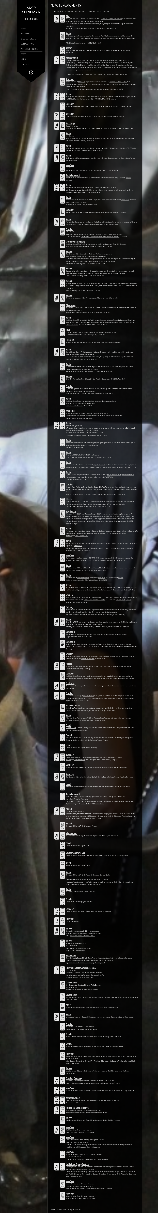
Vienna (69, 251)
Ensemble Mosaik (72, 403)
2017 (85, 11)
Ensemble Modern (95, 933)
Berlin (68, 33)
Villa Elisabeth (70, 43)
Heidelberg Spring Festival (77, 1107)
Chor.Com (70, 646)
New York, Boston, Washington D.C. (81, 967)
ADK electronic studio (82, 158)
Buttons (100, 543)
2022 (108, 11)
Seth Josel (101, 578)
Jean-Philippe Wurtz (109, 757)
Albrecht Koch (120, 600)
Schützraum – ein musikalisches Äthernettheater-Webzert (100, 237)
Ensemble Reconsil (72, 379)
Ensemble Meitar (71, 933)
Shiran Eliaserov (80, 65)
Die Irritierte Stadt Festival (118, 82)
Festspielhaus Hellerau (112, 487)
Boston (69, 48)
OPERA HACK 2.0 (82, 128)
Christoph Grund (98, 804)
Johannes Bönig (129, 38)
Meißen (69, 663)
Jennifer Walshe (124, 801)
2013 (67, 11)
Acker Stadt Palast (72, 325)
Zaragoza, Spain (73, 1098)
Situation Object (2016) (95, 487)
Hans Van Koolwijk (118, 504)
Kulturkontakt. (113, 298)
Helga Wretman (121, 65)
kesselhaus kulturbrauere (74, 406)
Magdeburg (71, 511)
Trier (68, 16)
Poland (69, 735)
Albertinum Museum (87, 659)
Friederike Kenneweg (81, 799)
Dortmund (70, 631)
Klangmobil (84, 502)
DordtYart (70, 673)
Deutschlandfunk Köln (75, 852)
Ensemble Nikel (71, 728)
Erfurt (68, 843)
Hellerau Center (88, 696)
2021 (104, 11)
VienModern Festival (120, 283)
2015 (76, 11)
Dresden (69, 229)
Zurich (68, 725)
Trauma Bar (106, 188)
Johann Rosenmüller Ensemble (94, 600)
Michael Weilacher (86, 720)
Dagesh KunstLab (99, 465)
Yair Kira (83, 21)
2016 (81, 11)
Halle (68, 329)
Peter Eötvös (97, 757)
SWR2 (76, 797)
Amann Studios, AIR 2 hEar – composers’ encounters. (107, 273)
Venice (68, 1004)
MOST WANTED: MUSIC (81, 455)
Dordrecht (70, 683)
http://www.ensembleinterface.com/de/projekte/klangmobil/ (85, 963)
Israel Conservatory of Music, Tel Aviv (82, 936)
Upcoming (60, 11)
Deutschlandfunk (82, 880)
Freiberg (69, 607)
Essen (68, 862)
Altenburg (70, 410)
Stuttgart (70, 79)
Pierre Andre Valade (92, 931)
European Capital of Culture (75, 811)
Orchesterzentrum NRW (122, 646)
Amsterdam (71, 955)
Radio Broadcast (73, 175)
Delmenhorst (71, 982)
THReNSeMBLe (79, 760)
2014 (71, 11)
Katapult (96, 188)
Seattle (69, 1044)
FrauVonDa (79, 624)
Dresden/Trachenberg (75, 241)
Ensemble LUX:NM (72, 622)
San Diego (70, 123)
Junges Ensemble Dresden (116, 244)
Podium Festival (112, 106)
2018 (90, 11)
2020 (99, 11)
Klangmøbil (80, 342)
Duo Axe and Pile (83, 578)
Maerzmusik (70, 426)
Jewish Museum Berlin (102, 352)
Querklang (78, 426)
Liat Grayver (99, 21)
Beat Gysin (94, 960)
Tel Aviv (69, 928)
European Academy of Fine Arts (111, 19)
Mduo (67, 718)
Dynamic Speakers (99, 533)
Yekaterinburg (72, 57)
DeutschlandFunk (71, 708)
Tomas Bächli (85, 804)
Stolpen (69, 595)
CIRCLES (81, 82)
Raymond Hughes (91, 445)
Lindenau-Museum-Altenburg (75, 418)
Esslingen (70, 104)
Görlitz (69, 745)
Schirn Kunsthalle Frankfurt (111, 342)
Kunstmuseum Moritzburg (107, 332)
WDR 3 (128, 178)
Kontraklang (86, 38)
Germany (70, 764)
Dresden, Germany (74, 1078)
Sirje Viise (125, 200)
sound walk (120, 116)
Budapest (70, 755)
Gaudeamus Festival (98, 502)
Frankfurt (70, 339)
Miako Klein (73, 720)
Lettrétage (94, 580)
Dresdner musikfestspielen (85, 391)
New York (70, 165)
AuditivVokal (70, 644)
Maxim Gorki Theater (91, 568)
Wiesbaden (70, 305)
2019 (95, 11)
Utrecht (69, 499)
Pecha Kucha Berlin (81, 536)
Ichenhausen (71, 833)
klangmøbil (81, 676)
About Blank (78, 546)
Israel (68, 784)
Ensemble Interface (118, 686)
